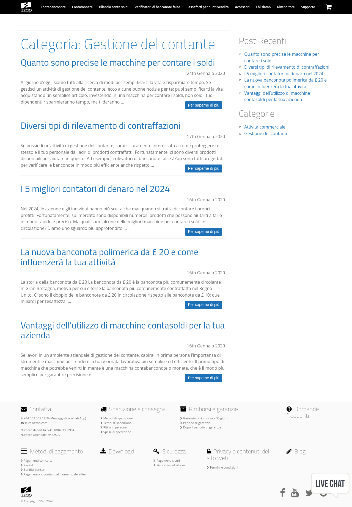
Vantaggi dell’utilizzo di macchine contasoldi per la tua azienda (123, 330)
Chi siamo (263, 7)
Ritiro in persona (113, 427)
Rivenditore (286, 7)
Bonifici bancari (33, 469)
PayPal (27, 465)
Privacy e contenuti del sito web (238, 455)
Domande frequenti (303, 412)
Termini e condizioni (222, 467)
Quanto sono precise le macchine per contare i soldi (118, 62)
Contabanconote (53, 7)
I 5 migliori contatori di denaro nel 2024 (95, 189)
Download (117, 451)
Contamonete (82, 7)
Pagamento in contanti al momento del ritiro (53, 474)
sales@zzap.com (34, 423)
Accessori (242, 7)
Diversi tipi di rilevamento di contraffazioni (100, 125)
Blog (296, 451)
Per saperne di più (203, 105)
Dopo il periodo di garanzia (200, 427)
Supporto (308, 7)
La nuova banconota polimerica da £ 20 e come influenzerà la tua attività (110, 257)
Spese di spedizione (115, 432)
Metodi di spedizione (116, 418)
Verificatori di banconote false (157, 7)
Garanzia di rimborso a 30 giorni (204, 418)
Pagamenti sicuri (166, 460)
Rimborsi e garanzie (209, 409)
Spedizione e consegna (133, 409)
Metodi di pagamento (52, 451)
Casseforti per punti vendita (207, 7)
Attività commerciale (264, 127)
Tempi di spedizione (115, 423)
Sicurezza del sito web (170, 465)
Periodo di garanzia (195, 423)
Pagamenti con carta (37, 460)
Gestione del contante (266, 133)
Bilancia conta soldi (113, 7)
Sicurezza (169, 451)
